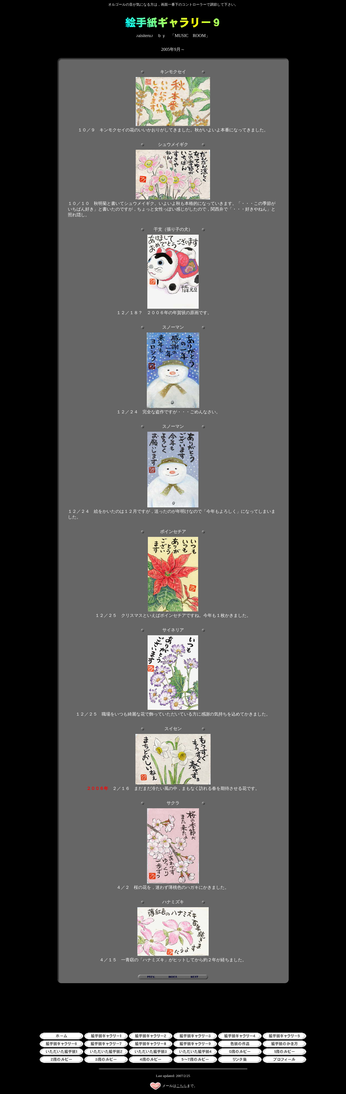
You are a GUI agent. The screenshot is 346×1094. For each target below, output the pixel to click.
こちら (181, 1086)
